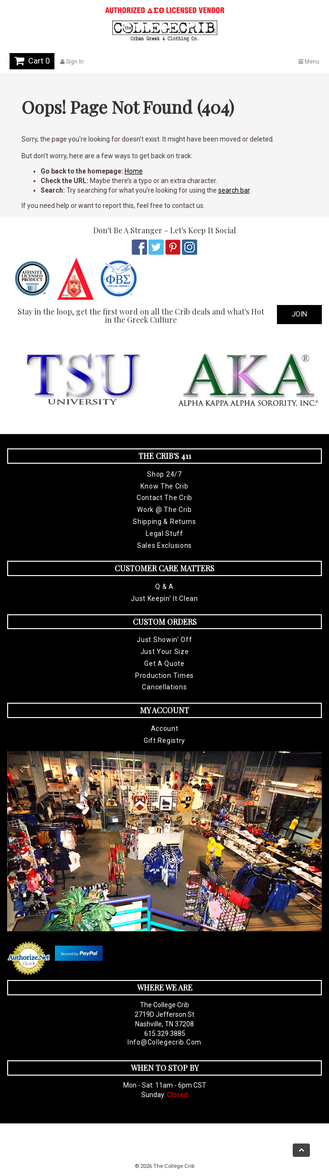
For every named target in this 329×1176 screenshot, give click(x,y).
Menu (308, 61)
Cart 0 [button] (32, 60)
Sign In (72, 61)
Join (299, 314)
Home (134, 171)
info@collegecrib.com (164, 1042)
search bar (234, 190)
